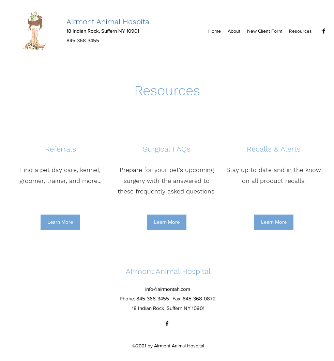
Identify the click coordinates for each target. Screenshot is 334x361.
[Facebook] (323, 31)
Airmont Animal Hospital (108, 21)
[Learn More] (60, 222)
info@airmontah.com (167, 289)
